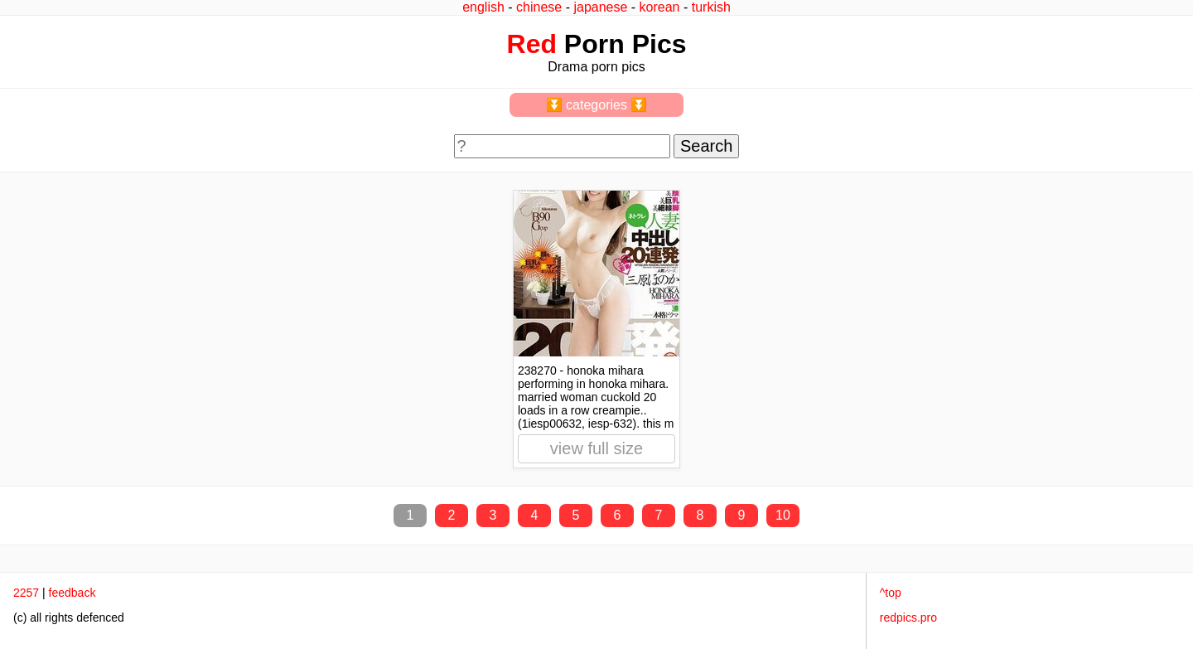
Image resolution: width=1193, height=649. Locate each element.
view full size (596, 448)
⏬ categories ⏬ (597, 105)
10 (782, 515)
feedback (72, 592)
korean (660, 7)
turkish (711, 7)
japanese (600, 7)
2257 (26, 592)
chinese (539, 7)
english (483, 7)
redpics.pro (908, 617)
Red (532, 44)
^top (890, 592)
